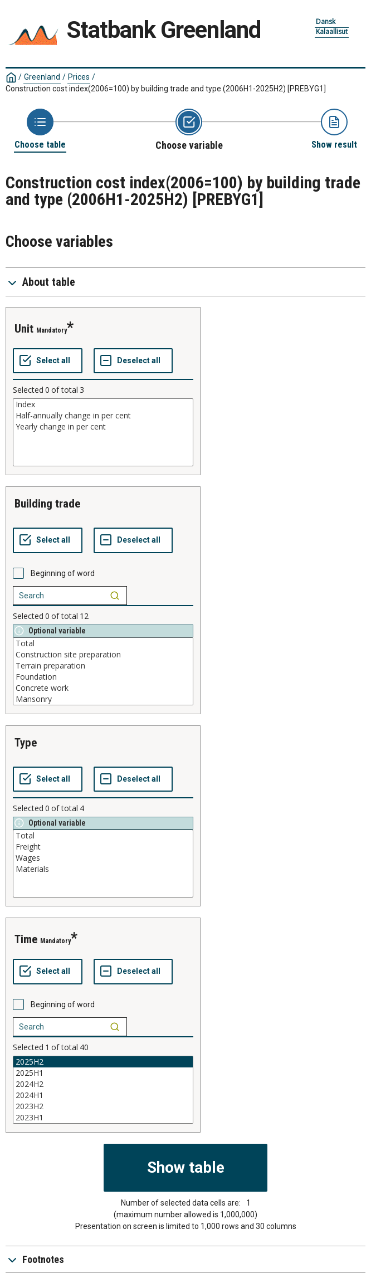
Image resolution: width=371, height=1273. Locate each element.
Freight (103, 846)
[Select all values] (47, 361)
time (25, 939)
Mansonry (103, 699)
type (25, 742)
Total (103, 643)
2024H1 (103, 1095)
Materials (103, 869)
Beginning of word (63, 573)
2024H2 (103, 1084)
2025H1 (103, 1073)
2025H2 (103, 1061)
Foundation (103, 676)
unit (23, 328)
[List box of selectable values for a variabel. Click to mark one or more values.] (103, 432)
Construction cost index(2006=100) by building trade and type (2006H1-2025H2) (166, 88)
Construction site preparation (103, 654)
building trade (47, 503)
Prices (79, 76)
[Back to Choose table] (40, 130)
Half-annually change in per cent (103, 415)
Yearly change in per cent (103, 426)
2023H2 (103, 1106)
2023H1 (103, 1117)
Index (103, 404)
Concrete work (103, 688)
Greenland (42, 76)
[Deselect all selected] (133, 361)
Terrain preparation (103, 665)
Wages (103, 858)
